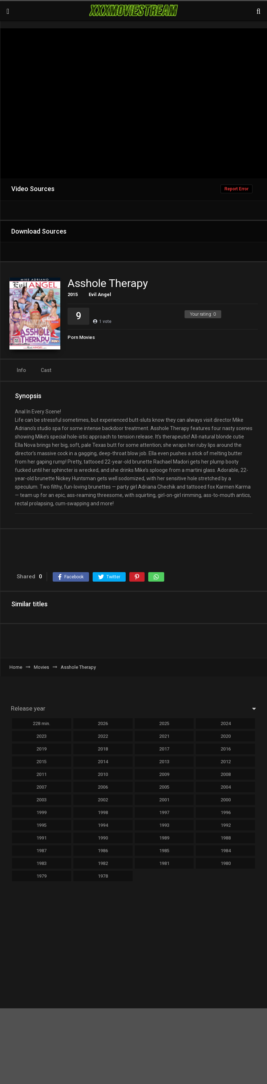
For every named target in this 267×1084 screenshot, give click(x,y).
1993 (164, 825)
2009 (164, 774)
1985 (164, 850)
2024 (226, 723)
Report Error (236, 188)
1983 (41, 863)
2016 (226, 749)
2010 (103, 774)
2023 (41, 736)
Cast (46, 370)
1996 (226, 812)
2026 (103, 723)
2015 (73, 294)
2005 (164, 787)
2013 (164, 761)
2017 (164, 749)
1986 (103, 850)
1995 (41, 825)
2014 (103, 761)
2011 (41, 774)
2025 (164, 723)
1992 (226, 825)
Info (21, 370)
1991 (41, 838)
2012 (226, 761)
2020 (226, 736)
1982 (103, 863)
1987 (41, 850)
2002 (103, 799)
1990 (103, 838)
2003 (41, 799)
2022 (103, 736)
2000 (226, 799)
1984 (226, 850)
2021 (164, 736)
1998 (103, 812)
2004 (226, 787)
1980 (226, 863)
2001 (164, 799)
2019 (41, 749)
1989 (164, 838)
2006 (103, 787)
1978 (103, 876)
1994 (103, 825)
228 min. (41, 723)
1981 (164, 863)
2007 (41, 787)
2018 (103, 749)
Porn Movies (81, 337)
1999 (41, 812)
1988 (226, 838)
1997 (164, 812)
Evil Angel (100, 294)
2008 (226, 774)
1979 (41, 876)
